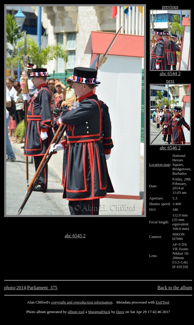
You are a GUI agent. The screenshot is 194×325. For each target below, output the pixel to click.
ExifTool (162, 302)
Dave (120, 311)
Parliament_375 (42, 287)
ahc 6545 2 (75, 235)
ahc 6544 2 (170, 73)
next (170, 80)
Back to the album (174, 287)
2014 (21, 287)
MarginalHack (99, 311)
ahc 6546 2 (170, 147)
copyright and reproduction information (81, 302)
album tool (76, 311)
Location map (159, 164)
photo (9, 287)
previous (170, 6)
